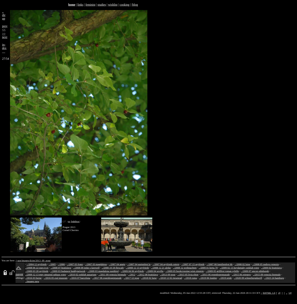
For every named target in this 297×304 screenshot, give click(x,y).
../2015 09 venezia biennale (267, 274)
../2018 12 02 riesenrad (170, 278)
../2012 (131, 274)
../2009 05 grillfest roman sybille (222, 271)
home (71, 4)
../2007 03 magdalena (96, 264)
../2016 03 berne (33, 278)
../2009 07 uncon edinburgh (255, 271)
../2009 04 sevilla (154, 271)
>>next (4, 35)
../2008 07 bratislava (61, 267)
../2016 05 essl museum (56, 278)
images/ (26, 260)
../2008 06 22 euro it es (36, 267)
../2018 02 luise (149, 278)
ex (69, 221)
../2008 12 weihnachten (184, 267)
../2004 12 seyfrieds (37, 264)
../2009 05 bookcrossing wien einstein (184, 271)
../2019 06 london (208, 278)
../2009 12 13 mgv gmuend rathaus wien (45, 274)
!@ (290, 292)
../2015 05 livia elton (188, 274)
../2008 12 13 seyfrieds (137, 267)
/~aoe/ (19, 260)
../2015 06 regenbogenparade (215, 274)
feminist (90, 4)
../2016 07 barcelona (80, 278)
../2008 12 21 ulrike (161, 267)
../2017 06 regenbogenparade (107, 278)
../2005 (52, 264)
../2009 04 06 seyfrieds (132, 271)
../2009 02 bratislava (271, 267)
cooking (124, 4)
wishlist (112, 4)
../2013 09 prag (167, 274)
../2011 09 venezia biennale (112, 274)
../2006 (61, 264)
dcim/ (32, 260)
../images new (32, 281)
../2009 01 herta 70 (208, 267)
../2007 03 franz (75, 264)
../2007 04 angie (117, 264)
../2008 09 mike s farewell (86, 267)
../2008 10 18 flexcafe (113, 267)
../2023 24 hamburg (274, 278)
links (80, 4)
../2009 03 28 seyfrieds (36, 271)
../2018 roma (190, 278)
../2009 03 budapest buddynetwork (67, 271)
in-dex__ (4, 48)
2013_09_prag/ (43, 260)
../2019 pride (225, 278)
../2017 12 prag (131, 278)
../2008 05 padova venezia (265, 264)
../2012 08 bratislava (147, 274)
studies (102, 4)
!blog (134, 4)
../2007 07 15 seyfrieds (192, 264)
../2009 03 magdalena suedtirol (103, 271)
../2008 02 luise (242, 264)
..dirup (3, 15)
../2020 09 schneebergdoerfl (248, 278)
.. (286, 292)
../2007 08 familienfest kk (219, 264)
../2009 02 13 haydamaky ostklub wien (239, 267)
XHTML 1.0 (269, 292)
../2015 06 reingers (241, 274)
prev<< (4, 27)
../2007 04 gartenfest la (139, 264)
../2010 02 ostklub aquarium (82, 274)
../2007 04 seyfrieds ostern (165, 264)
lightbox (75, 221)
